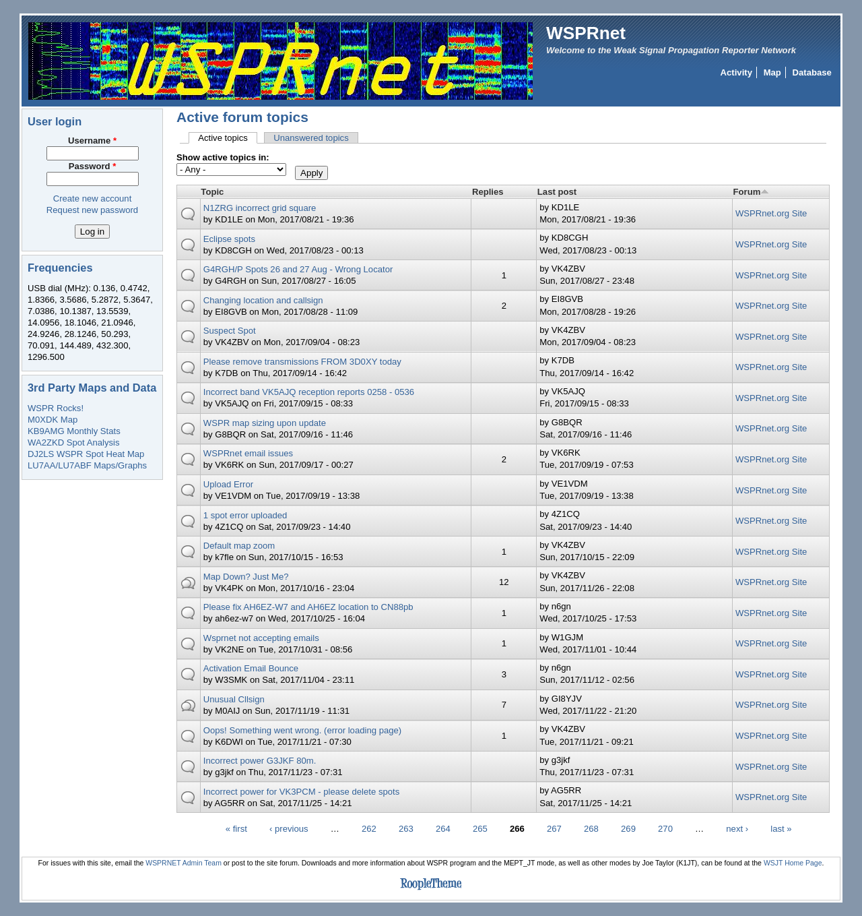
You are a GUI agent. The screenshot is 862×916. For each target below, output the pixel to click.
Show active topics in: (222, 157)
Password (93, 166)
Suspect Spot (229, 331)
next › (737, 829)
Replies (488, 192)
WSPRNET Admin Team (183, 863)
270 (665, 829)
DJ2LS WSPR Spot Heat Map (86, 454)
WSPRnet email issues (248, 453)
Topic (212, 192)
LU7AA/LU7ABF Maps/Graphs (87, 465)
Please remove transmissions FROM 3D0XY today (302, 362)
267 (554, 829)
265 (480, 829)
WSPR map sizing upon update (264, 423)
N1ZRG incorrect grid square (260, 208)
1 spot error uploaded (245, 515)
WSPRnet (586, 33)
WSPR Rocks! (56, 408)
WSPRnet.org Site (771, 213)
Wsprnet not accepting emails (261, 638)
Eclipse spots (229, 239)
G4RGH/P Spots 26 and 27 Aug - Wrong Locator (298, 269)
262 (369, 829)
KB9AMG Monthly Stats (74, 431)
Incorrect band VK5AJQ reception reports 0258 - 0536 (308, 392)
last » (780, 829)
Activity (736, 72)
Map (772, 72)
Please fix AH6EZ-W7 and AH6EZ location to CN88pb (308, 607)
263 (406, 829)
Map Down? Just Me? (246, 577)
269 (628, 829)
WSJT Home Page (793, 863)
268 (591, 829)
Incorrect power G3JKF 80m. (260, 761)
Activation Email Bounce (250, 668)
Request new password (92, 210)
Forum (751, 192)
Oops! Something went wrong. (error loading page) (302, 730)
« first (236, 829)
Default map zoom (239, 546)
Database (812, 72)
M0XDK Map (52, 420)
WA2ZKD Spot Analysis (73, 442)
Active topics (227, 138)
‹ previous (288, 829)
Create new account (92, 198)
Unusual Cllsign (234, 699)
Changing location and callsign (263, 300)
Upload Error (228, 484)
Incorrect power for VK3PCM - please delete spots (301, 792)
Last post (556, 192)
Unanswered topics (311, 138)
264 (443, 829)
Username (92, 140)
